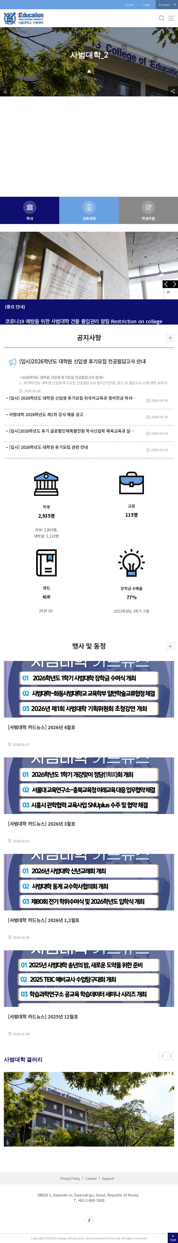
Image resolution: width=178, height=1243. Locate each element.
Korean (164, 4)
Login (147, 4)
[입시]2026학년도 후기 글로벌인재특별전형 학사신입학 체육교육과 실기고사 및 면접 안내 (86, 431)
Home (129, 4)
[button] (163, 1056)
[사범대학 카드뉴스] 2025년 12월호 (43, 1016)
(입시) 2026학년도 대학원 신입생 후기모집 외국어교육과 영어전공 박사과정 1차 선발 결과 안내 (91, 398)
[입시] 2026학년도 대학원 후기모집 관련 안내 (48, 447)
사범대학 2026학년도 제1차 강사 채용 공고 (46, 414)
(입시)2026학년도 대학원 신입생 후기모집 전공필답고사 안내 (82, 361)
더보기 (170, 338)
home (5, 91)
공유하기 (173, 91)
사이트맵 (171, 18)
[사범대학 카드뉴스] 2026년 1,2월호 (44, 920)
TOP (173, 1240)
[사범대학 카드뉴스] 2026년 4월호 (41, 727)
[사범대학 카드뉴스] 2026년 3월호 (41, 823)
